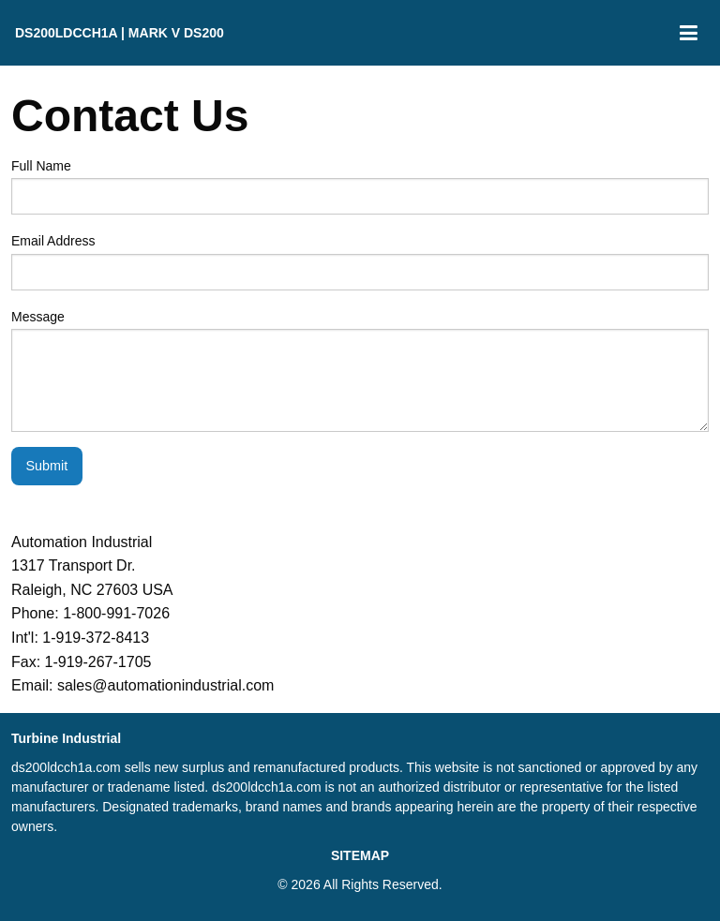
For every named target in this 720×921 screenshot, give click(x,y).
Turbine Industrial (66, 738)
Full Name (360, 186)
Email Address (360, 261)
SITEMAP (360, 855)
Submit (46, 465)
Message (360, 370)
